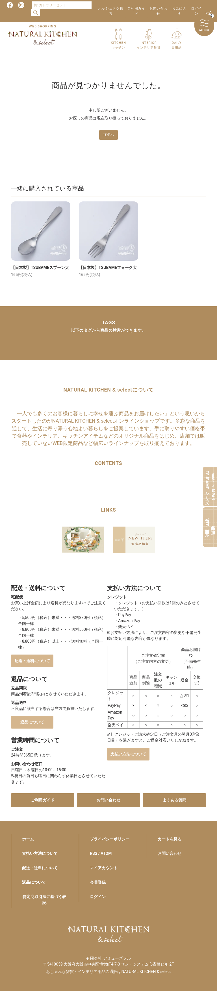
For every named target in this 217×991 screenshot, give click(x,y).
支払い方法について (128, 754)
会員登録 (98, 882)
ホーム (28, 839)
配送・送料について (32, 661)
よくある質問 (174, 800)
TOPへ (108, 134)
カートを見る (169, 839)
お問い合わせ (158, 11)
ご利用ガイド (136, 11)
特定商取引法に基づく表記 (44, 899)
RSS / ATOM (101, 853)
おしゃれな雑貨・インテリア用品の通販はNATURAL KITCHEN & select (108, 971)
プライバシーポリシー (109, 839)
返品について (32, 722)
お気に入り (179, 11)
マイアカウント (104, 868)
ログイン (196, 11)
